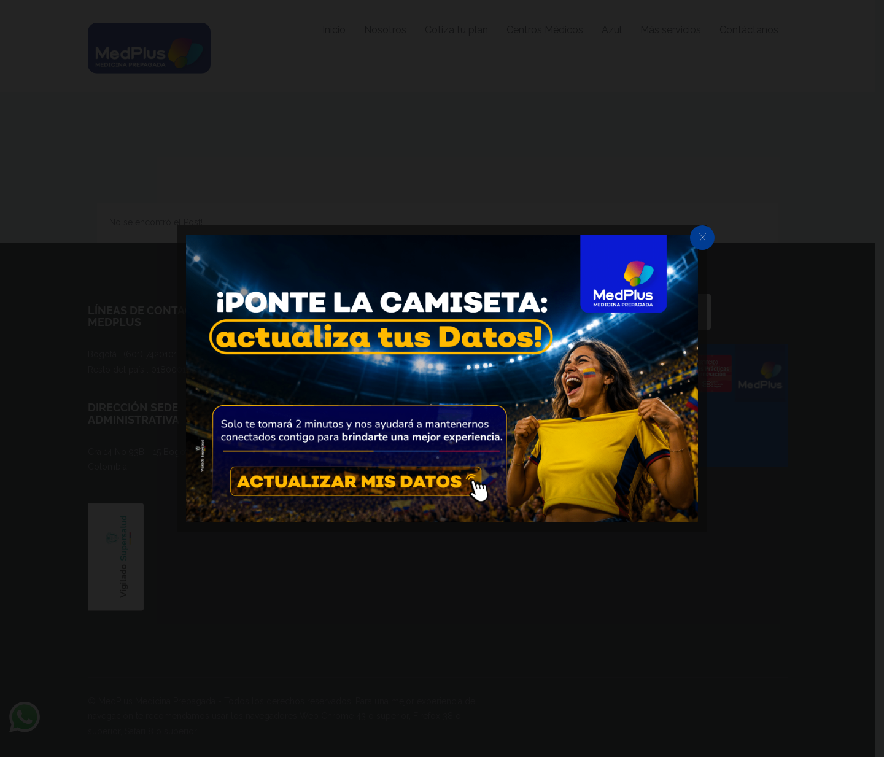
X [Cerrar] (702, 237)
